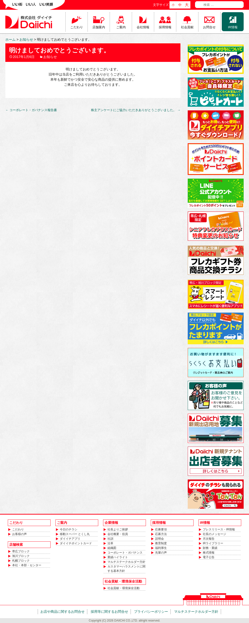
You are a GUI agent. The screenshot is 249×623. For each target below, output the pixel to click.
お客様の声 (19, 534)
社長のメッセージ (214, 534)
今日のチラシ (68, 529)
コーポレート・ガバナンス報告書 (31, 110)
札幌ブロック (21, 560)
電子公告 (208, 557)
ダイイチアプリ (70, 538)
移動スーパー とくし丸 (75, 534)
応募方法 (161, 534)
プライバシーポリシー (151, 611)
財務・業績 (210, 548)
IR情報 (233, 27)
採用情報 (165, 27)
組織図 (111, 548)
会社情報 (143, 27)
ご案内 (121, 27)
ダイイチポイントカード (76, 543)
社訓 (110, 538)
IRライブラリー (213, 543)
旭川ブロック (21, 556)
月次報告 (208, 538)
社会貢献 (187, 27)
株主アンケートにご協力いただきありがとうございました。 (135, 110)
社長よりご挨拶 (117, 529)
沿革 (110, 543)
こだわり (76, 27)
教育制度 (161, 543)
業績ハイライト (117, 557)
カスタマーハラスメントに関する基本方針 (126, 569)
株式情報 (208, 552)
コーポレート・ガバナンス (124, 552)
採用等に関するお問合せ (109, 611)
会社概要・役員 (117, 534)
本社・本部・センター (26, 565)
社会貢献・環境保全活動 (123, 588)
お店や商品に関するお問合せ (62, 611)
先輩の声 (161, 552)
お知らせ (50, 57)
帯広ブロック (21, 551)
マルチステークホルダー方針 (126, 562)
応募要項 (161, 529)
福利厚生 (161, 548)
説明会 (159, 538)
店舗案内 (98, 27)
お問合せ (209, 27)
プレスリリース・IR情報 (219, 529)
